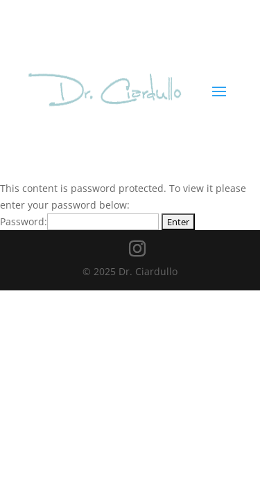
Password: (79, 221)
